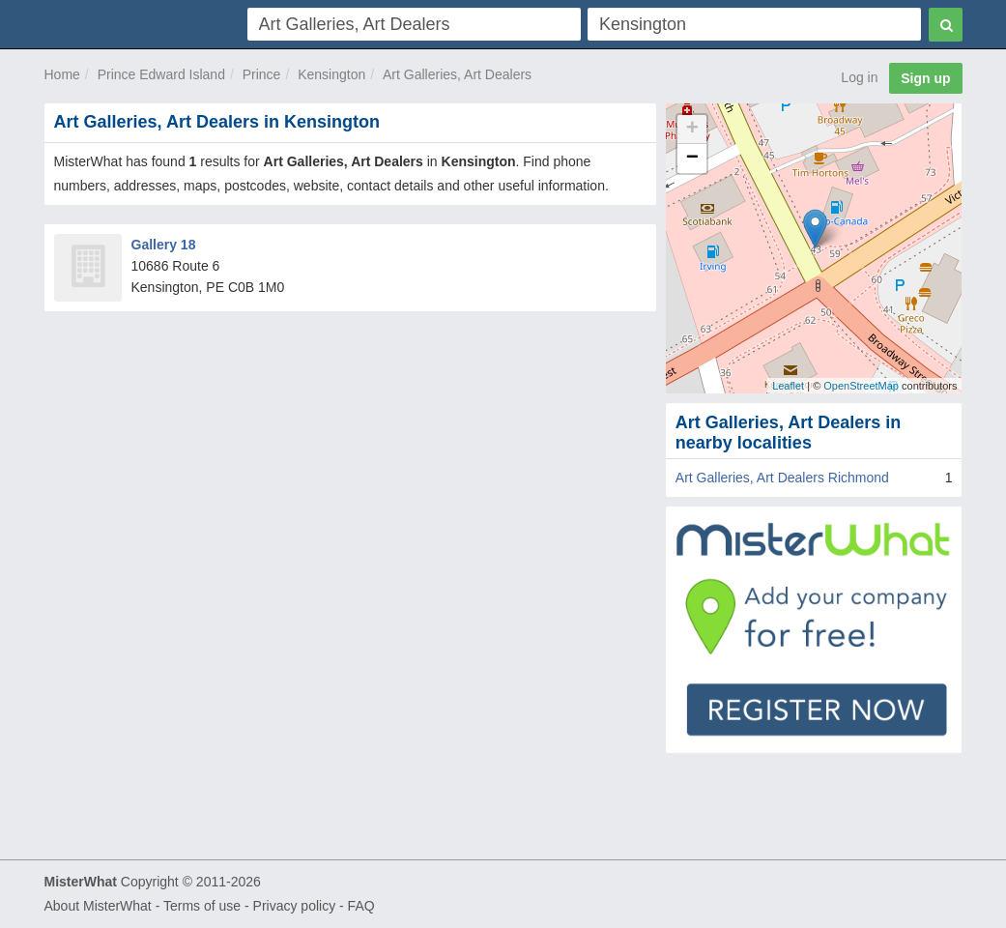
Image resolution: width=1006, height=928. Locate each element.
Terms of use (202, 906)
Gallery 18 (163, 244)
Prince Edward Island (161, 74)
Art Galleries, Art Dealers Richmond (782, 477)
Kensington (331, 74)
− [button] (692, 158)
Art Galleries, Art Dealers (457, 74)
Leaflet (788, 386)
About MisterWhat (98, 906)
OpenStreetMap (861, 386)
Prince (262, 74)
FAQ (361, 906)
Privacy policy (294, 906)
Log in (859, 77)
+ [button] (692, 129)
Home (62, 74)
